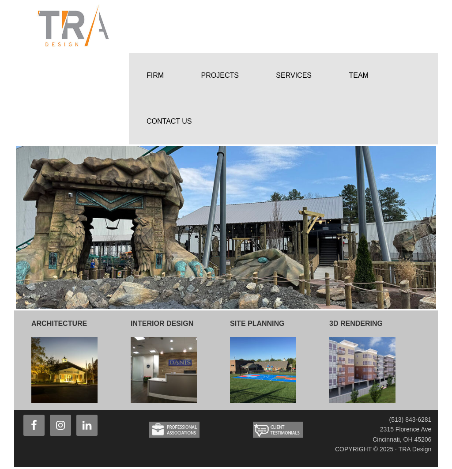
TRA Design (80, 26)
